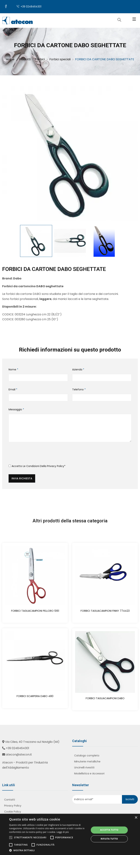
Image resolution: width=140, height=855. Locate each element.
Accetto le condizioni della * (37, 466)
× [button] (136, 817)
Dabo (17, 279)
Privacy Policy (55, 466)
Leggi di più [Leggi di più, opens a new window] (63, 832)
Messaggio (16, 410)
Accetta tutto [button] (109, 829)
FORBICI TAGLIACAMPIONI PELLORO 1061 (35, 611)
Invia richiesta (21, 479)
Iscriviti (130, 799)
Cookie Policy (12, 812)
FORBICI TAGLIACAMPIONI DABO (105, 698)
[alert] (70, 834)
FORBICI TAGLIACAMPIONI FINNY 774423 (105, 611)
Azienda (78, 370)
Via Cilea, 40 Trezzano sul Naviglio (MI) (32, 742)
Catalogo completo (86, 756)
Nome (13, 370)
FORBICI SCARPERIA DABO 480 (35, 696)
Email (13, 390)
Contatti (9, 800)
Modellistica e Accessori (89, 774)
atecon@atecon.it (19, 755)
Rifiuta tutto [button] (109, 838)
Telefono (79, 390)
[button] (48, 850)
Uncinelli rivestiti (84, 768)
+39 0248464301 (29, 7)
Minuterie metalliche (87, 762)
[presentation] (36, 455)
